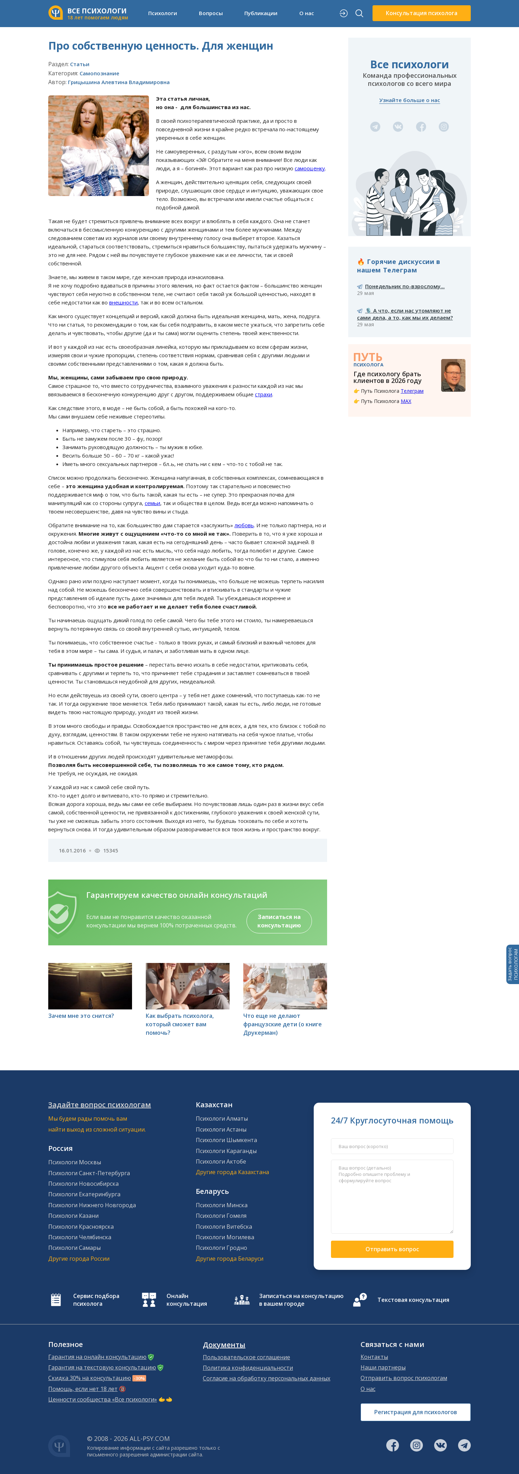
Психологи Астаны (221, 1129)
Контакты (374, 1357)
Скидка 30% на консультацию (89, 1378)
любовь (244, 525)
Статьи (79, 64)
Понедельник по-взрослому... (405, 286)
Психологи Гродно (221, 1248)
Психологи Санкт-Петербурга (89, 1173)
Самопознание (99, 73)
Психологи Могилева (225, 1237)
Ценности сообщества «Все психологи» (102, 1399)
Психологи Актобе (221, 1161)
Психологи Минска (222, 1205)
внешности (123, 302)
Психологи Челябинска (79, 1237)
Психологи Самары (74, 1248)
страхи (263, 394)
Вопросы (211, 13)
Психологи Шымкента (226, 1140)
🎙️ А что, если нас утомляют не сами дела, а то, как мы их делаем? (405, 314)
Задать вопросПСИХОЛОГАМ (512, 964)
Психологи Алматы (222, 1118)
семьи (152, 502)
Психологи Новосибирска (83, 1184)
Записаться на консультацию (279, 921)
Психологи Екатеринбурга (84, 1194)
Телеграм (412, 391)
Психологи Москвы (74, 1162)
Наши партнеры (383, 1367)
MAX (406, 401)
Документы (224, 1344)
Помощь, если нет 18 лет (83, 1389)
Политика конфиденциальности (248, 1368)
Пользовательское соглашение (246, 1357)
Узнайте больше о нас (409, 99)
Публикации (260, 13)
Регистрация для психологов (415, 1412)
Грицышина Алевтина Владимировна (119, 82)
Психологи (162, 13)
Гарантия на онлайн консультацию (97, 1357)
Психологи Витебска (224, 1226)
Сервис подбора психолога (96, 1300)
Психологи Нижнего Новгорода (92, 1205)
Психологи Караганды (226, 1151)
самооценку (310, 168)
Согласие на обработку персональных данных (266, 1378)
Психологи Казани (73, 1216)
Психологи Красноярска (81, 1226)
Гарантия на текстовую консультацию (102, 1367)
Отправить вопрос (392, 1249)
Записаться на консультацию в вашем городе (301, 1300)
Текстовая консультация (413, 1300)
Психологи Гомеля (221, 1216)
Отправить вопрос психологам (404, 1378)
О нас (306, 13)
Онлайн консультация (187, 1300)
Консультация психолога (421, 13)
